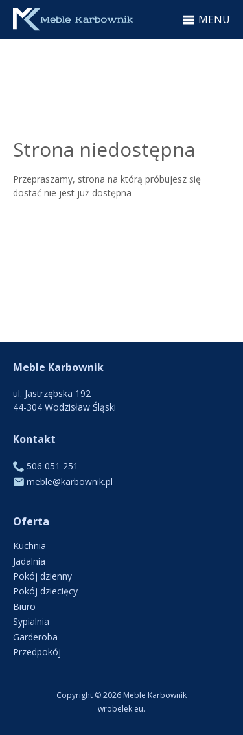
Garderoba (35, 637)
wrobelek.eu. (121, 708)
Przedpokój (37, 652)
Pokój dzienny (42, 576)
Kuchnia (29, 545)
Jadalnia (29, 561)
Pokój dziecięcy (45, 591)
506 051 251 (52, 466)
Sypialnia (31, 621)
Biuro (24, 606)
